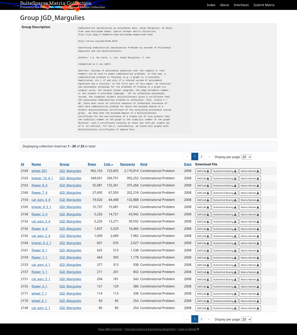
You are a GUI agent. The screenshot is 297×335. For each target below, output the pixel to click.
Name (36, 164)
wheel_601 (39, 171)
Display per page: (227, 157)
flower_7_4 (39, 192)
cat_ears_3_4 (41, 221)
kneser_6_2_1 (41, 243)
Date (188, 164)
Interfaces (241, 5)
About (224, 5)
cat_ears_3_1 (41, 279)
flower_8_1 (39, 250)
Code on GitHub (188, 329)
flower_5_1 (39, 272)
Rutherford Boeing (225, 171)
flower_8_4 (39, 185)
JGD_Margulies (70, 171)
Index (211, 5)
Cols (108, 164)
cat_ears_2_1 (41, 308)
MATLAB (203, 171)
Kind (143, 164)
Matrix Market (250, 171)
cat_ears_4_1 (41, 264)
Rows (92, 164)
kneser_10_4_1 (42, 178)
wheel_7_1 (39, 293)
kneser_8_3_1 (41, 207)
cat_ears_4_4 (41, 200)
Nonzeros (127, 164)
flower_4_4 (39, 228)
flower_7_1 (39, 257)
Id (22, 164)
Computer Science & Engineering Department (150, 329)
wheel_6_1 (39, 301)
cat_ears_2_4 (41, 236)
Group (64, 164)
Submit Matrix (264, 5)
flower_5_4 (39, 214)
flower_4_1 (39, 286)
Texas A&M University (110, 329)
